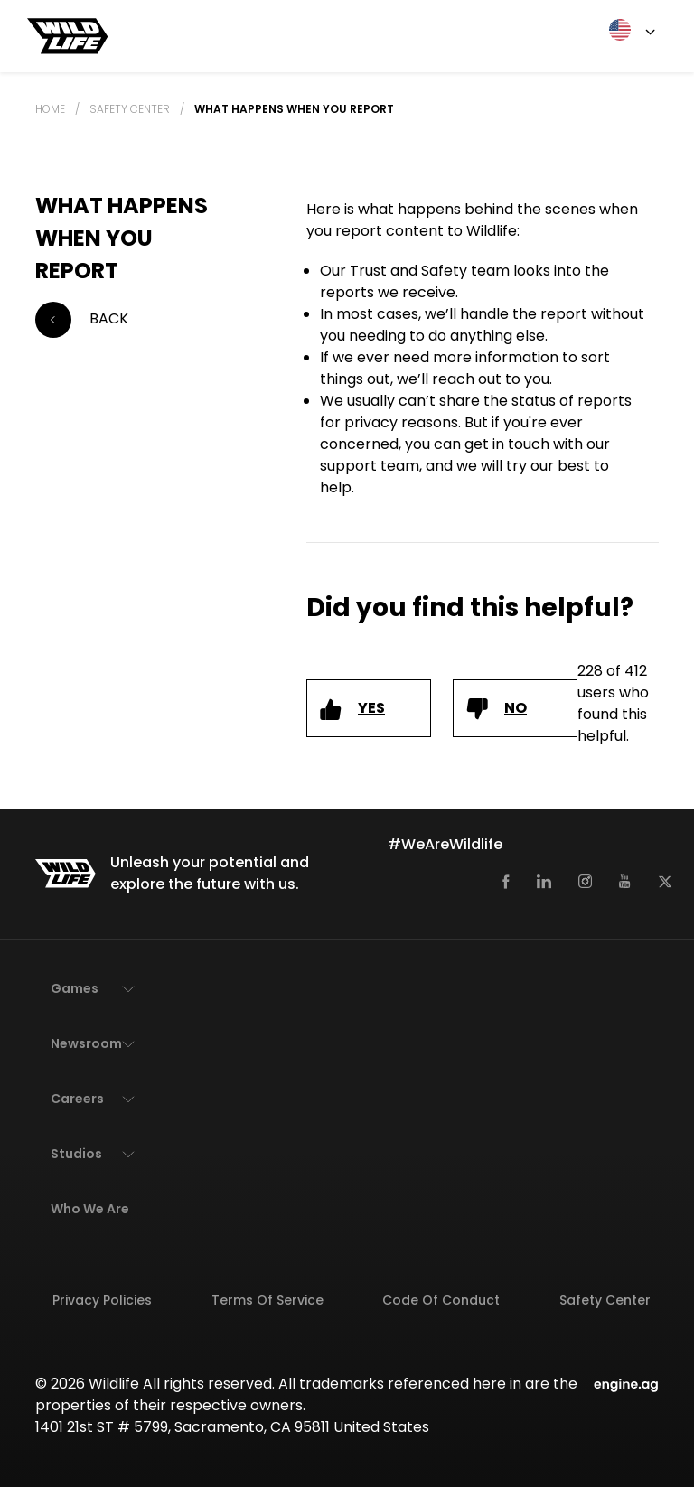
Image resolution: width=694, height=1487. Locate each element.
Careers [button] (77, 1099)
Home (50, 109)
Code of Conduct (441, 1300)
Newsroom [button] (86, 1043)
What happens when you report (294, 109)
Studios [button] (76, 1154)
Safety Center (129, 109)
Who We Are (90, 1209)
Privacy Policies (102, 1300)
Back (81, 320)
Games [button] (74, 988)
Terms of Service (267, 1300)
